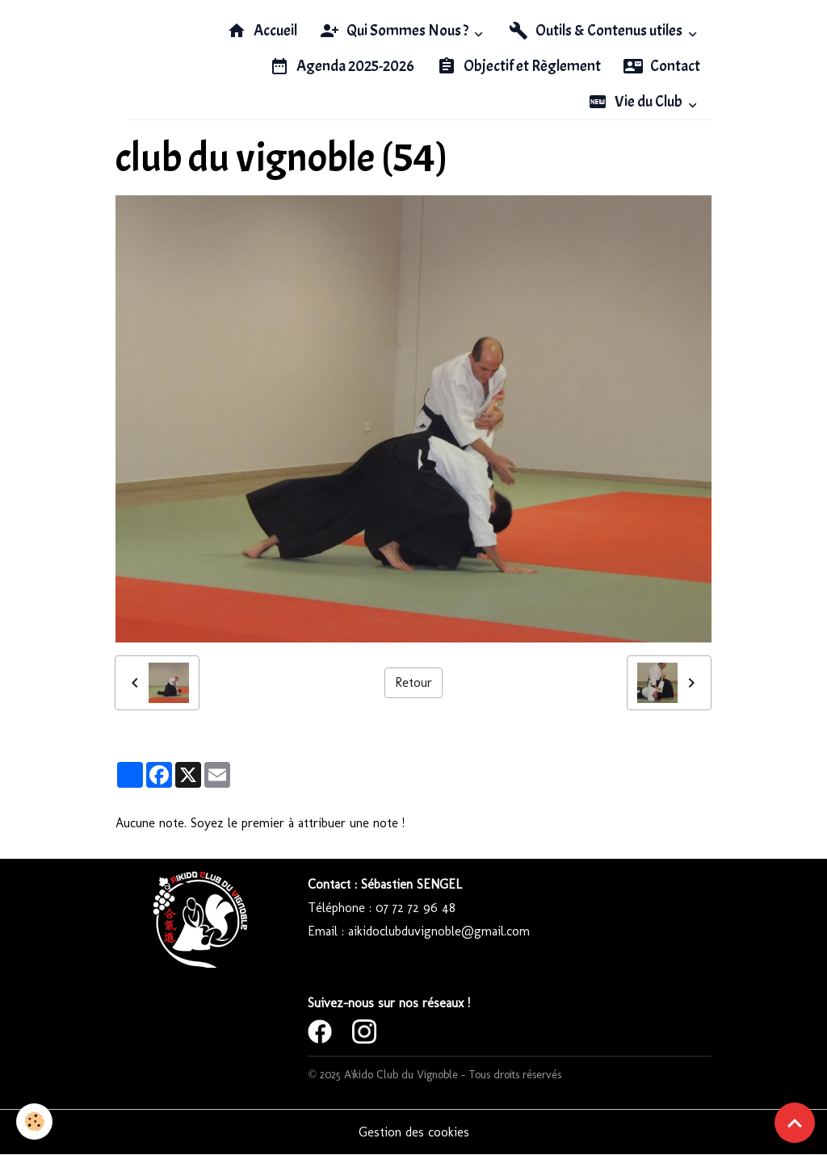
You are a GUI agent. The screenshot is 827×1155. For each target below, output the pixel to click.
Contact (661, 66)
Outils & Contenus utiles (597, 30)
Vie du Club (636, 101)
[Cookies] (34, 1121)
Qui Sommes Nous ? (395, 30)
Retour (413, 682)
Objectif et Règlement (519, 66)
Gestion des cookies (414, 1132)
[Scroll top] (795, 1123)
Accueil (262, 30)
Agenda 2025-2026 (342, 66)
